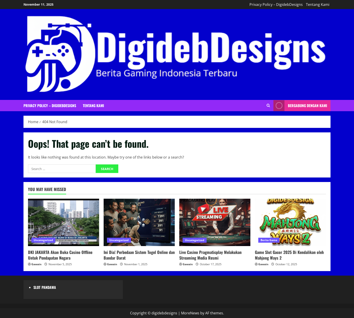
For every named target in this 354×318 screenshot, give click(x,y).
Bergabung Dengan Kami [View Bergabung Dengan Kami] (300, 105)
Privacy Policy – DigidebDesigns (276, 4)
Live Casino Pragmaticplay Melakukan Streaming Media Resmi (210, 255)
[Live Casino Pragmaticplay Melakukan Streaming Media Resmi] (214, 222)
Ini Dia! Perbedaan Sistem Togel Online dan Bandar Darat (139, 255)
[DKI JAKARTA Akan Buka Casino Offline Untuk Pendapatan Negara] (63, 222)
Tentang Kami (317, 4)
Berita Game (269, 240)
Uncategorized (43, 240)
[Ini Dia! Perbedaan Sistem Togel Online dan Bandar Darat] (139, 222)
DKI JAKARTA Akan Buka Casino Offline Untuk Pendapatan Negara (60, 255)
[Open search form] (268, 105)
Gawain (36, 264)
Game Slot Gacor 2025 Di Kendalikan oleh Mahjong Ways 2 (289, 255)
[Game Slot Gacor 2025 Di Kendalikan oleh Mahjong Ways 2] (290, 222)
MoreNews (190, 313)
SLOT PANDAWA (44, 287)
